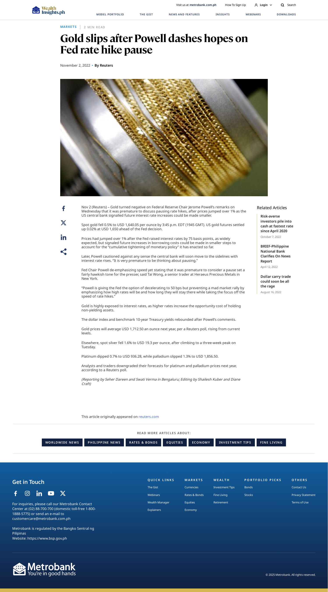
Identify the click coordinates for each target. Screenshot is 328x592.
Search (288, 5)
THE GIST (146, 14)
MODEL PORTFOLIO (110, 14)
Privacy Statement (304, 495)
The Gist (153, 487)
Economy (201, 442)
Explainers (154, 510)
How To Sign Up (235, 5)
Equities (174, 442)
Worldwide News (62, 442)
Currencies (191, 487)
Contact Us (299, 487)
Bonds (248, 487)
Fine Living (271, 442)
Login (263, 5)
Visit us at (196, 5)
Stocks (248, 495)
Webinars (154, 495)
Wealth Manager (158, 502)
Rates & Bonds (143, 442)
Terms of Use (300, 502)
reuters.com (149, 416)
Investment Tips (235, 442)
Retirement (220, 502)
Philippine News (104, 442)
